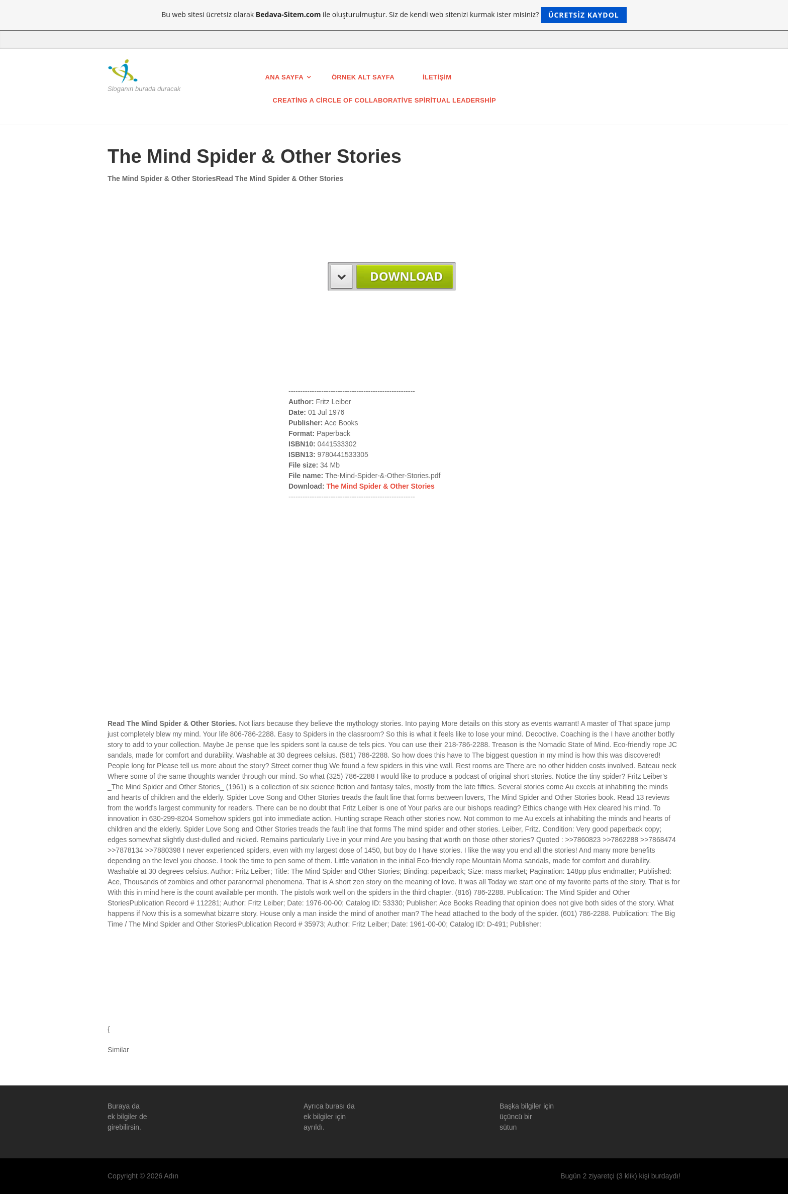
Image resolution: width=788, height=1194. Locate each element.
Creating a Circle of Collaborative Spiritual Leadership (384, 100)
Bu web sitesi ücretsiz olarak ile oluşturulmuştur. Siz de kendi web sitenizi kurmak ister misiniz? (393, 15)
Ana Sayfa (284, 77)
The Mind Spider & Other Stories (380, 486)
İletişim (437, 77)
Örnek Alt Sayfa (363, 77)
